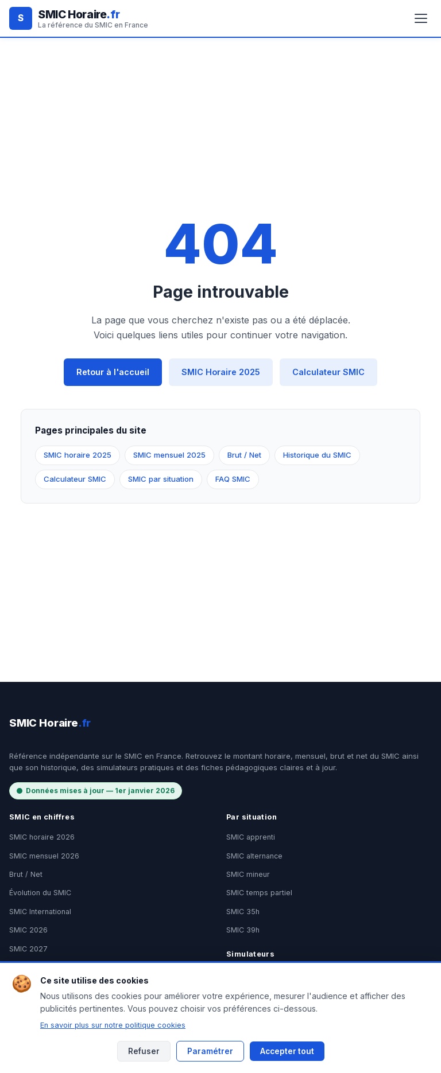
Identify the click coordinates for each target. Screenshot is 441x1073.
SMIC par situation (161, 478)
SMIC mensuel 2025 (169, 454)
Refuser (144, 1051)
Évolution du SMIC (40, 892)
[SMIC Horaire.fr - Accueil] (78, 18)
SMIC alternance (254, 856)
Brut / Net (244, 454)
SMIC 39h (243, 930)
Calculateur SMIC (328, 372)
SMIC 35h (243, 911)
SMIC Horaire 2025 (220, 372)
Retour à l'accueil (112, 372)
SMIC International (40, 911)
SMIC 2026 (28, 930)
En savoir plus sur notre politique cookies (112, 1025)
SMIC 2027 (28, 949)
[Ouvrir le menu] (421, 18)
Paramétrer (210, 1051)
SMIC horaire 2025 (77, 454)
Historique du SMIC (317, 454)
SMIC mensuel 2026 (44, 856)
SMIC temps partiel (259, 892)
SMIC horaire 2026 (42, 837)
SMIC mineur (248, 874)
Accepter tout (287, 1051)
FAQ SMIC (232, 478)
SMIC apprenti (250, 837)
